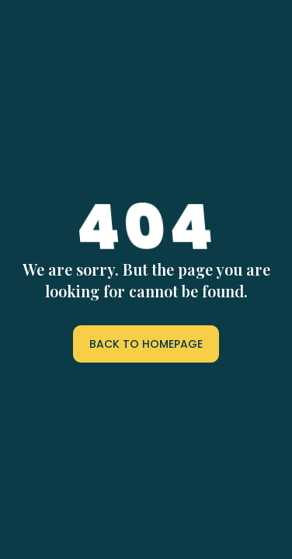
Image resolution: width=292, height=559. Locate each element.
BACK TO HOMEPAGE (146, 344)
